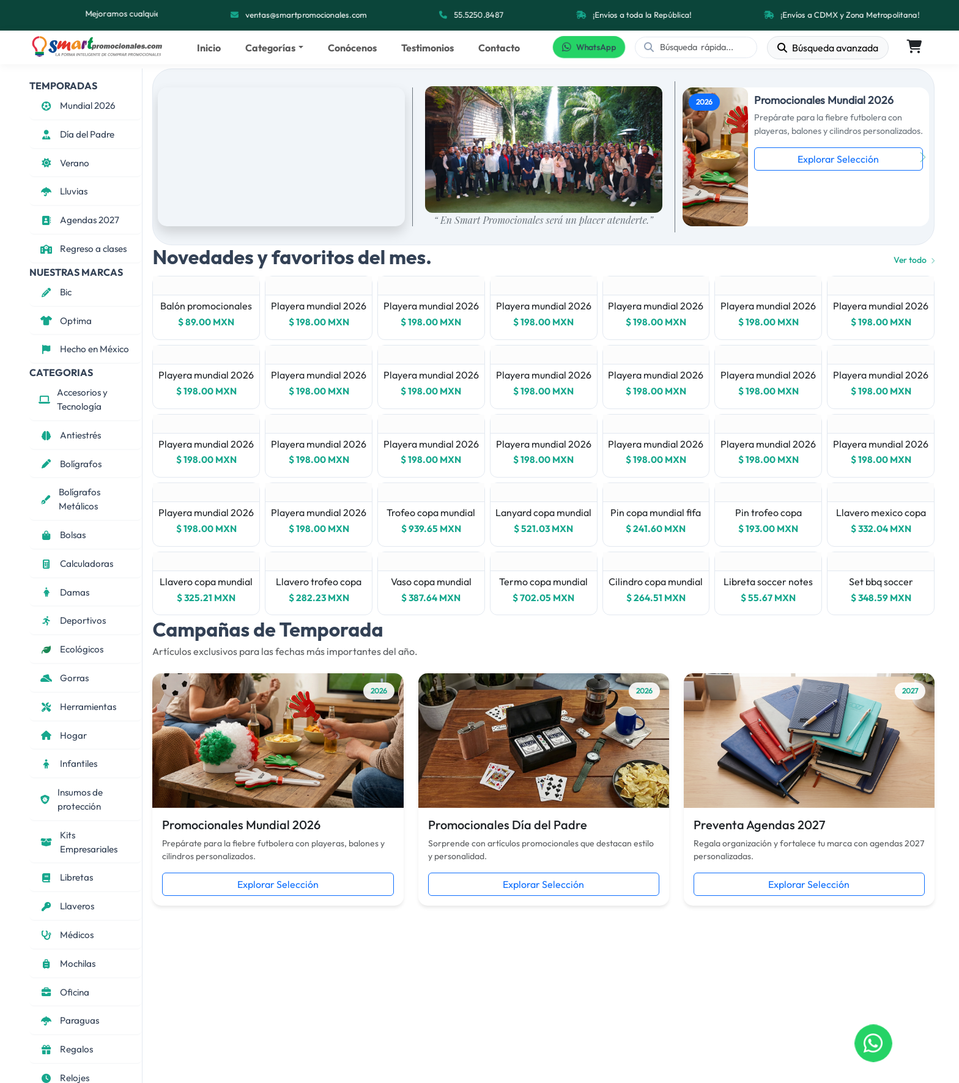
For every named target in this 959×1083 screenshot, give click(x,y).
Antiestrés (70, 435)
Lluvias (63, 191)
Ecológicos (71, 649)
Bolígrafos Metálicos (69, 499)
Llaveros (66, 906)
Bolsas (62, 535)
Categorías (270, 48)
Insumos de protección (71, 799)
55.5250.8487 (479, 14)
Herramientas (77, 706)
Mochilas (67, 963)
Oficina (64, 992)
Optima (65, 321)
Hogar (63, 735)
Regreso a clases (83, 248)
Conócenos (352, 48)
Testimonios (427, 48)
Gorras (64, 678)
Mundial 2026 (77, 105)
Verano (64, 163)
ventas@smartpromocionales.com (307, 14)
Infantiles (68, 763)
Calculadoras (76, 563)
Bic (55, 292)
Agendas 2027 (79, 220)
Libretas (66, 877)
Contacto (499, 48)
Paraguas (69, 1020)
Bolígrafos (70, 464)
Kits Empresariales (78, 842)
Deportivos (72, 620)
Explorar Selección (838, 159)
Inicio (209, 48)
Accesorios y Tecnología (73, 399)
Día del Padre (76, 134)
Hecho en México (84, 349)
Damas (64, 592)
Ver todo (914, 259)
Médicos (66, 935)
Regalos (66, 1049)
